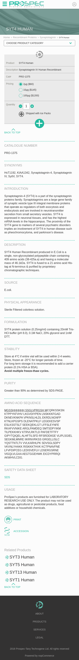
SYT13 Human (23, 572)
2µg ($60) (26, 84)
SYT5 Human (21, 564)
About (39, 613)
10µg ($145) (27, 90)
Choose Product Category (24, 43)
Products (39, 621)
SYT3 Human (21, 557)
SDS (7, 477)
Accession (21, 531)
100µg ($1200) (29, 96)
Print (17, 519)
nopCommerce (46, 655)
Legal (39, 637)
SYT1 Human (21, 580)
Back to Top (12, 132)
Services (39, 629)
